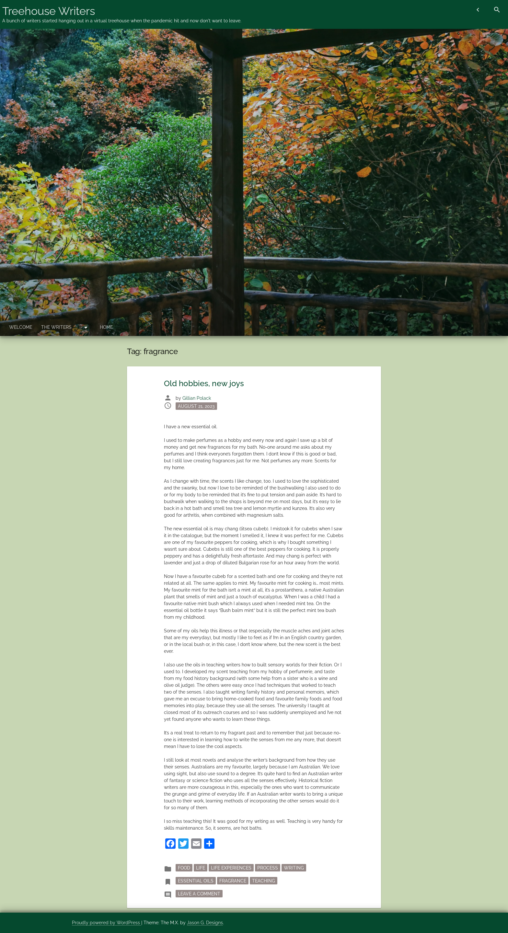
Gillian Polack (196, 398)
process (267, 867)
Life (200, 867)
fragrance (232, 880)
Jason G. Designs (205, 922)
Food (184, 867)
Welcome (20, 327)
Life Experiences (231, 867)
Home (106, 327)
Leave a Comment (200, 893)
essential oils (196, 880)
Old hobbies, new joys (204, 383)
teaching (263, 880)
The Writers (56, 327)
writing (294, 867)
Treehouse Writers (48, 11)
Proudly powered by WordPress (106, 922)
